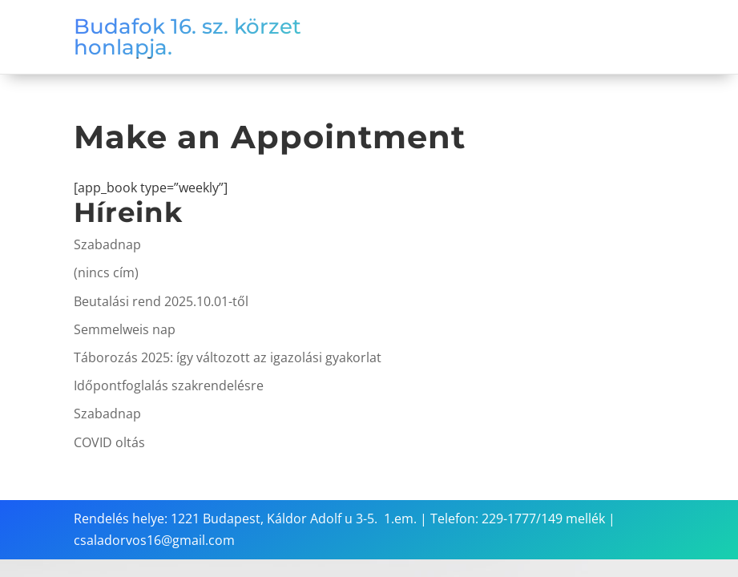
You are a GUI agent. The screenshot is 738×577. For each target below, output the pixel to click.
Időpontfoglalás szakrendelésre (169, 385)
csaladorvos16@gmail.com (154, 540)
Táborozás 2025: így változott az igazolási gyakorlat (227, 357)
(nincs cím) (106, 272)
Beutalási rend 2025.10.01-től (161, 301)
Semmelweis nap (124, 329)
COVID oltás (109, 442)
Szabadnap (107, 244)
